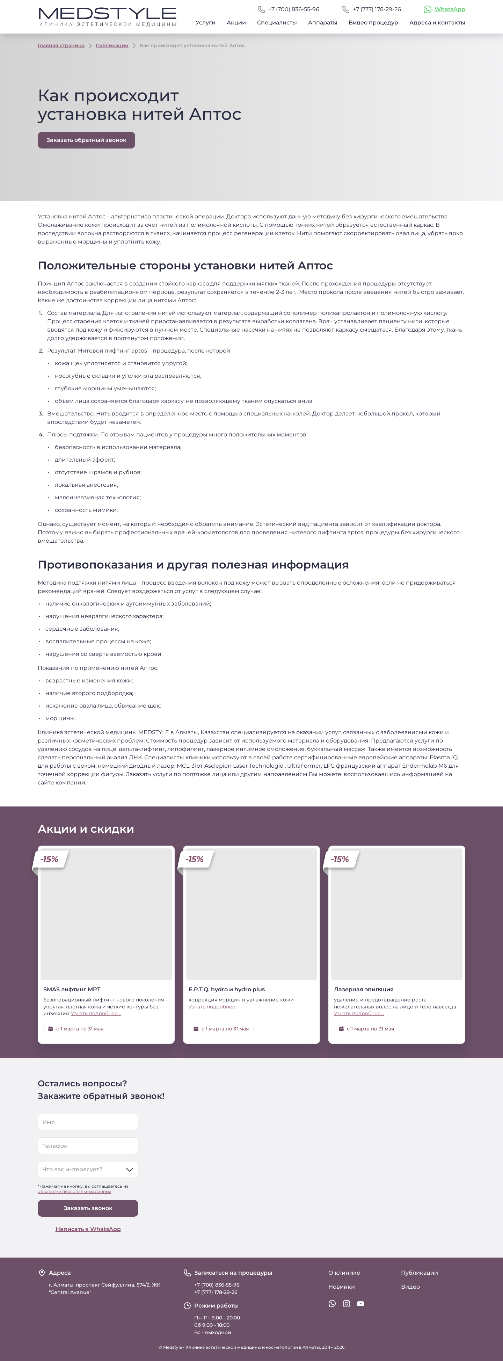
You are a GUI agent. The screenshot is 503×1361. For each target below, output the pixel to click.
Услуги (206, 22)
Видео (410, 1286)
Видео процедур (373, 22)
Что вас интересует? (72, 1169)
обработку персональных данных (74, 1191)
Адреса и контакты (437, 22)
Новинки (341, 1286)
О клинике (344, 1272)
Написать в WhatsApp (88, 1229)
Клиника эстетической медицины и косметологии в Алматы (252, 1347)
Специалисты (277, 22)
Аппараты (322, 22)
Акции (236, 22)
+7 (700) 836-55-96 (293, 9)
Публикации (112, 45)
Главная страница (61, 45)
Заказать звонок (88, 1208)
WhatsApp (450, 9)
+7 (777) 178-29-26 (377, 9)
